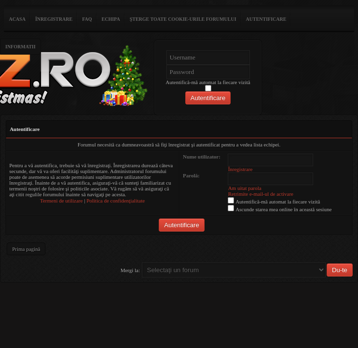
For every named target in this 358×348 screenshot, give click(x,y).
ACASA (17, 19)
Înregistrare (53, 19)
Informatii (20, 46)
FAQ (87, 19)
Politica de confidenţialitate (115, 200)
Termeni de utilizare (61, 200)
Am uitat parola (245, 188)
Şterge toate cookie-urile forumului (183, 19)
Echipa (111, 19)
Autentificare (266, 19)
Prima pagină (26, 249)
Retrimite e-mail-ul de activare (260, 194)
